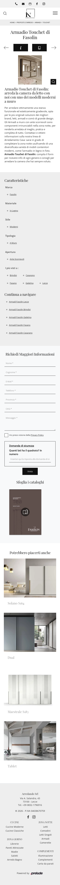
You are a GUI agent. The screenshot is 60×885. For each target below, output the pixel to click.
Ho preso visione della (26, 435)
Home (12, 22)
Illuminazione (45, 855)
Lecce (45, 283)
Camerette (45, 842)
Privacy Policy (37, 435)
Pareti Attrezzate (15, 847)
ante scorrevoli (17, 259)
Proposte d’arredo (25, 22)
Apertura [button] (10, 252)
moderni (14, 226)
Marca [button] (8, 187)
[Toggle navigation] (55, 13)
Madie (14, 851)
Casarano (30, 275)
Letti (45, 826)
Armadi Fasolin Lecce (19, 301)
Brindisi (13, 275)
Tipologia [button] (10, 235)
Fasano (13, 283)
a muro (13, 242)
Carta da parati (45, 863)
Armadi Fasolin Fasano (19, 325)
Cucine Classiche (15, 830)
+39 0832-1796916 (32, 804)
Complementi (45, 859)
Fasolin (13, 194)
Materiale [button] (10, 203)
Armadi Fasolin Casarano (20, 332)
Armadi (38, 22)
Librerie (14, 843)
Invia (30, 471)
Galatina (29, 283)
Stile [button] (7, 219)
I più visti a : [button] (12, 268)
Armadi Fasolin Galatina (20, 317)
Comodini (45, 830)
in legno (14, 210)
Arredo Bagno (14, 859)
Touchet (46, 22)
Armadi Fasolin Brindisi (20, 309)
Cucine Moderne (15, 826)
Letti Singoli (45, 834)
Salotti (14, 855)
